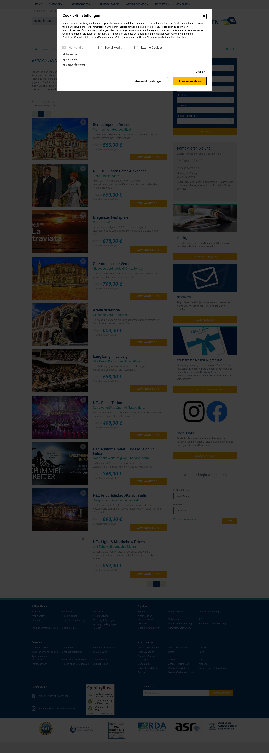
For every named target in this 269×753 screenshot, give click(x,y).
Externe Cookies (148, 47)
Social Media (110, 47)
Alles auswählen (189, 81)
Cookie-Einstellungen (81, 16)
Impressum (70, 54)
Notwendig (72, 47)
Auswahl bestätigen (148, 81)
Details (199, 71)
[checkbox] (64, 47)
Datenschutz (71, 59)
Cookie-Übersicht (74, 64)
